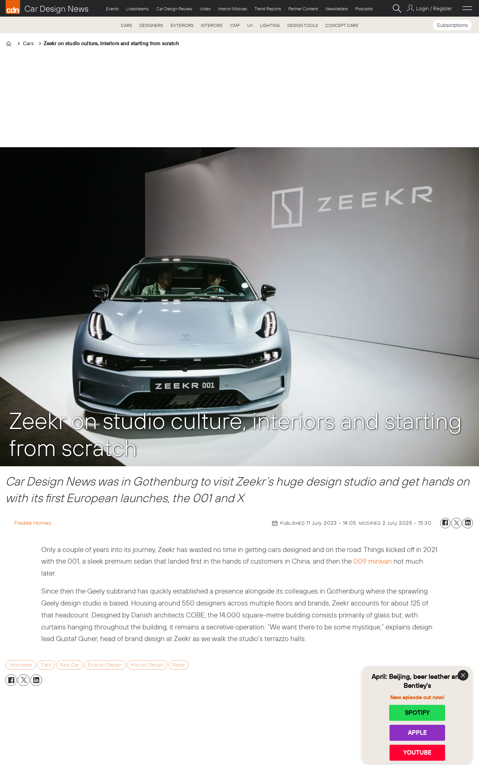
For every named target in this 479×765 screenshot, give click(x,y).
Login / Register (434, 8)
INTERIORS (212, 25)
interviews (20, 665)
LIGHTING (270, 25)
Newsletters (337, 8)
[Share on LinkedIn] (467, 523)
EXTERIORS (182, 25)
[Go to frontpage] (46, 7)
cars (46, 665)
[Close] (463, 675)
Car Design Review (174, 8)
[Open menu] (467, 8)
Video (205, 8)
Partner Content (303, 8)
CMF (235, 25)
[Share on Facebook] (445, 523)
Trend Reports (267, 8)
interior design (147, 665)
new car (69, 665)
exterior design (105, 665)
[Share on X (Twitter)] (456, 523)
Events (112, 8)
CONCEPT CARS (341, 25)
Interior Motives (232, 8)
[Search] (396, 8)
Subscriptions (452, 25)
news (178, 665)
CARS (126, 25)
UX (250, 25)
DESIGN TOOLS (302, 25)
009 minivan (372, 561)
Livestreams (137, 8)
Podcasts (364, 8)
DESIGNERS (151, 25)
